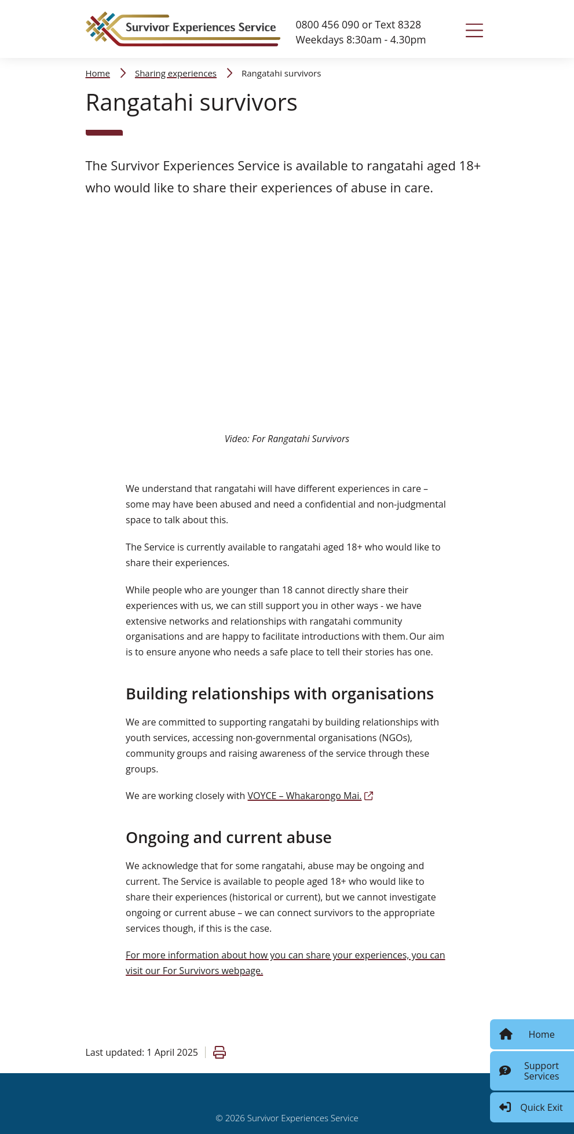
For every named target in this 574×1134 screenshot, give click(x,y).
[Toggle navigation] (474, 30)
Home (98, 73)
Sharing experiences (176, 73)
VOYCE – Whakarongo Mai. (311, 795)
